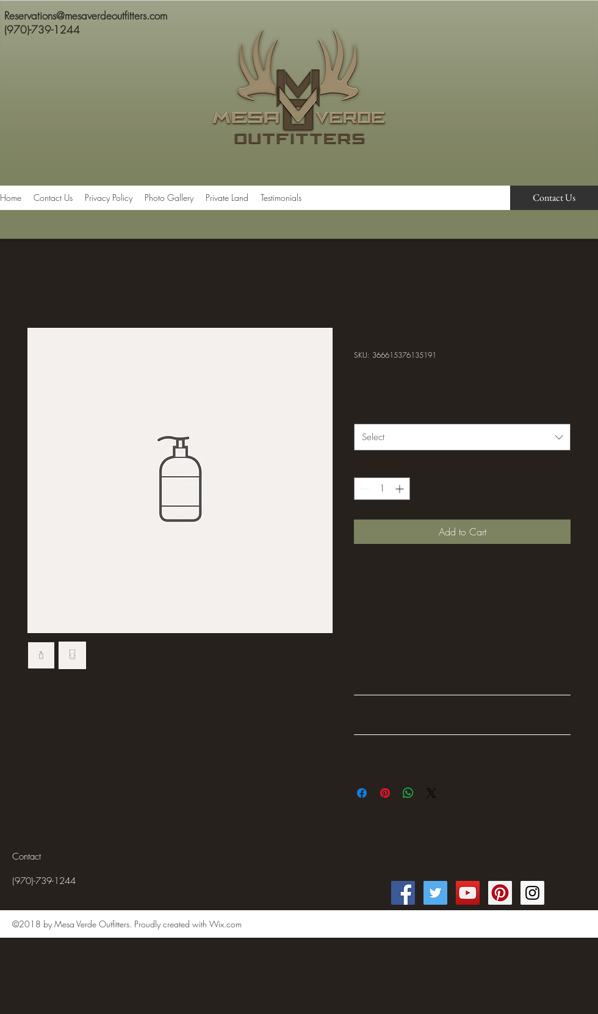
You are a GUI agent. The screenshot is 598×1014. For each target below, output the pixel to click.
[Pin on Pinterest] (385, 793)
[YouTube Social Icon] (468, 893)
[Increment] (400, 488)
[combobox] (462, 437)
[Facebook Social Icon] (403, 893)
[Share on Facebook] (362, 793)
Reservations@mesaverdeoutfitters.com (85, 16)
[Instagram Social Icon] (532, 893)
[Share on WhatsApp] (408, 793)
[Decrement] (363, 488)
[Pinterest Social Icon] (500, 893)
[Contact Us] (554, 198)
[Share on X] (431, 793)
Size (365, 410)
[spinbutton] (382, 488)
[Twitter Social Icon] (435, 893)
